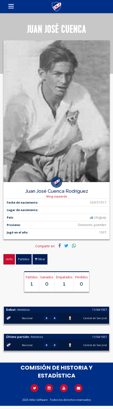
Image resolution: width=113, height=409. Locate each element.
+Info (9, 259)
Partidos (23, 259)
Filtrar (40, 259)
